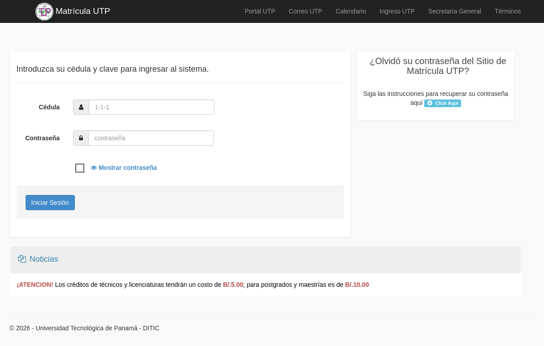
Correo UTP (305, 11)
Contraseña (42, 138)
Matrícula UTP (72, 12)
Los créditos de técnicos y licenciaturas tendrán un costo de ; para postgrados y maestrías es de (193, 284)
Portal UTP (259, 11)
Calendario (351, 11)
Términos (508, 11)
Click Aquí (442, 103)
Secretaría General (454, 11)
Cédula (49, 107)
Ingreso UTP (397, 11)
